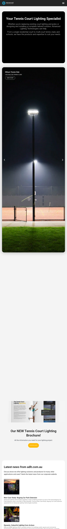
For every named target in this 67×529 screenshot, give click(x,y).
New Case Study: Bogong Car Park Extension (20, 498)
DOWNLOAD (33, 445)
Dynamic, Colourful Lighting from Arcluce (19, 525)
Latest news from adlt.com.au (23, 467)
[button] (63, 3)
